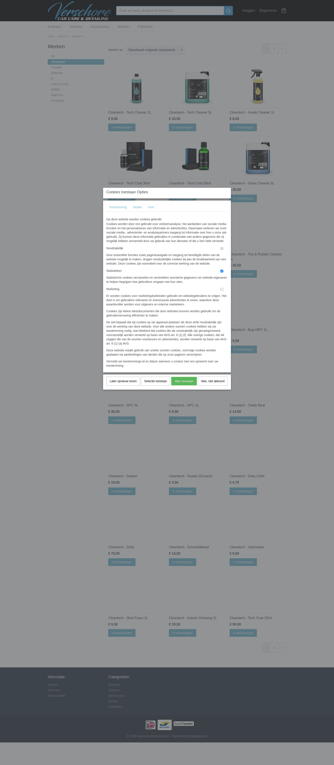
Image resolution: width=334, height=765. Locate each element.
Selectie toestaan (155, 389)
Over (151, 215)
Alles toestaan (184, 389)
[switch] (221, 256)
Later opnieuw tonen (123, 389)
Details (137, 215)
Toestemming (118, 215)
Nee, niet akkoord (213, 389)
